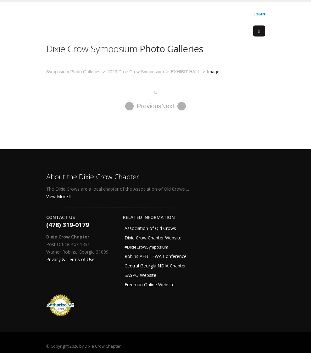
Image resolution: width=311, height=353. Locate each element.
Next (173, 106)
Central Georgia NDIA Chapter (155, 266)
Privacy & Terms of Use (70, 259)
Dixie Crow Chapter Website (153, 238)
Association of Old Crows (150, 228)
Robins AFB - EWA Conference (155, 256)
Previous (143, 106)
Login (259, 14)
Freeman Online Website (150, 285)
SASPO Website (140, 275)
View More (58, 196)
